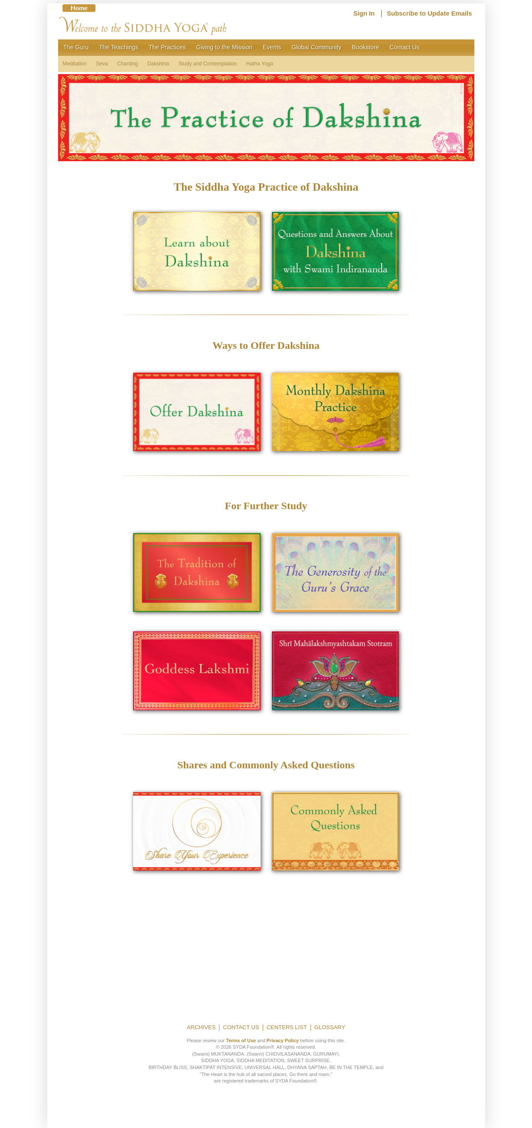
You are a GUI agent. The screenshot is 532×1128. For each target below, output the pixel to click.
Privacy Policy (283, 1040)
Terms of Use (241, 1040)
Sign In (364, 13)
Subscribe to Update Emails (429, 13)
